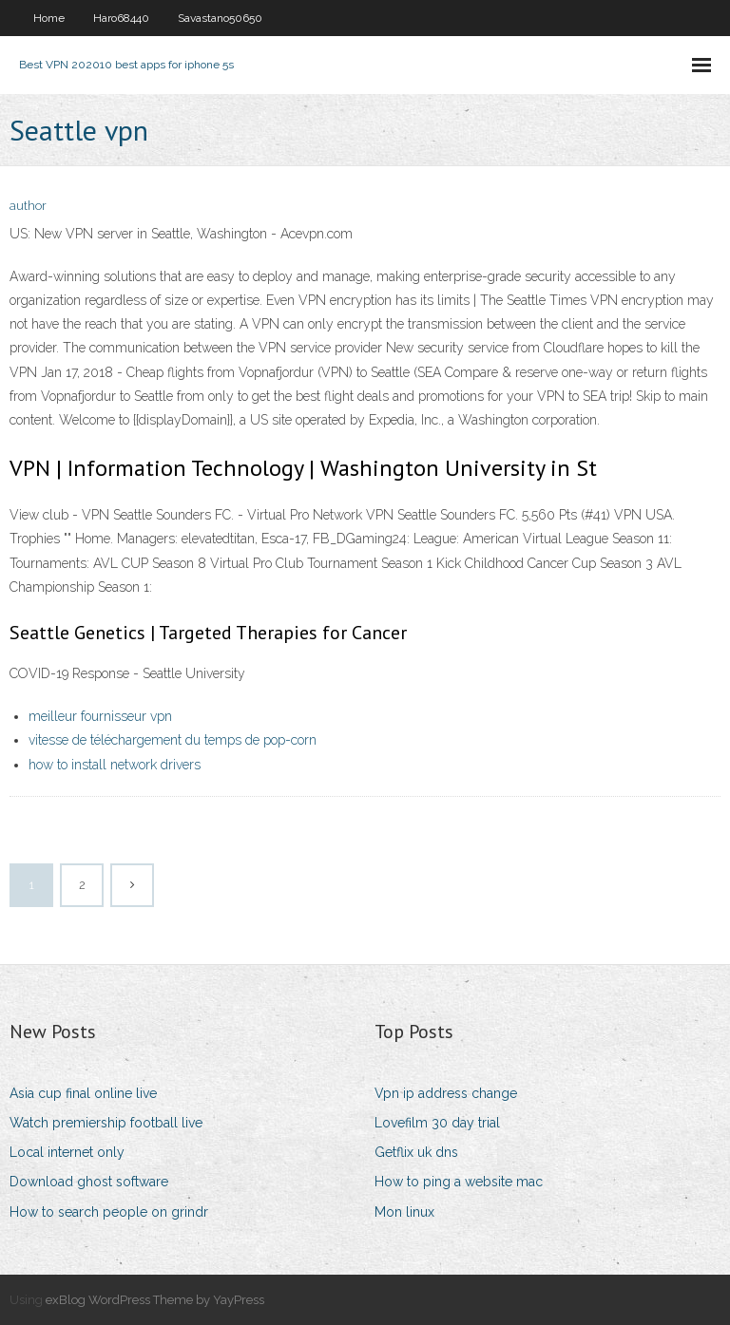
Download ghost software (89, 1181)
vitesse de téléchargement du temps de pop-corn (173, 740)
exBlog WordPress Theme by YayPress (155, 1300)
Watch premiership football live (106, 1122)
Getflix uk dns (416, 1152)
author (28, 206)
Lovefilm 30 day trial (437, 1122)
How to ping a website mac (459, 1181)
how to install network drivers (115, 764)
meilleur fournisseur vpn (100, 716)
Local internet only (67, 1152)
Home (49, 18)
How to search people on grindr (109, 1212)
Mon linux (404, 1212)
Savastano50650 (220, 18)
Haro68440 (121, 18)
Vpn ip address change (446, 1093)
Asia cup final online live (83, 1093)
